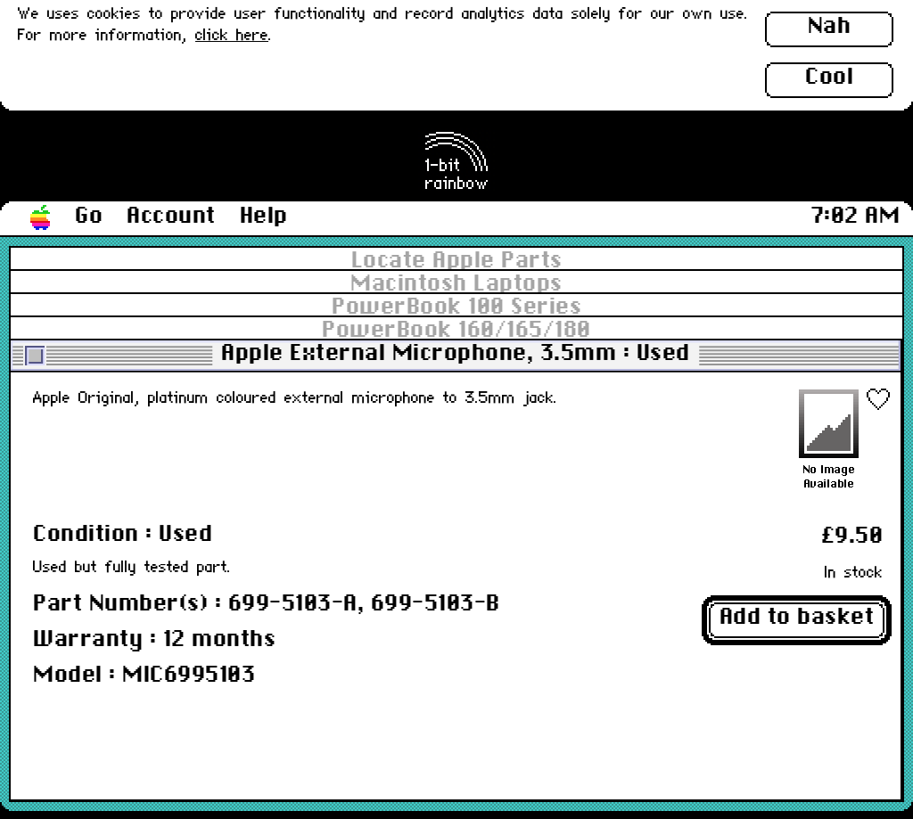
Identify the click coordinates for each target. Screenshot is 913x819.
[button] (41, 218)
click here (231, 36)
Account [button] (171, 216)
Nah (829, 26)
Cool (829, 77)
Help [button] (264, 216)
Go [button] (89, 216)
